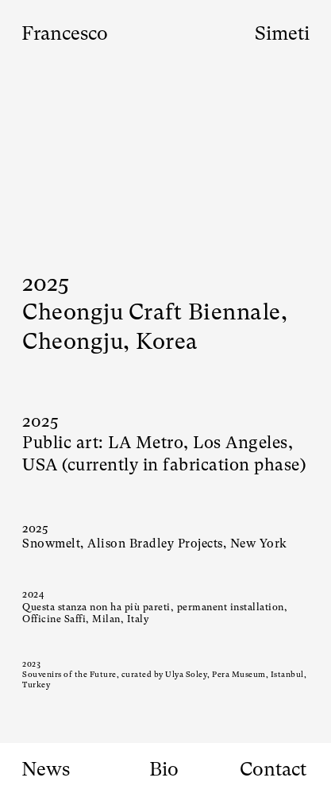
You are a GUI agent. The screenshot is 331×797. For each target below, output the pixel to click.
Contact (273, 769)
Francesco (64, 33)
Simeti (282, 33)
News (45, 769)
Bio (164, 769)
